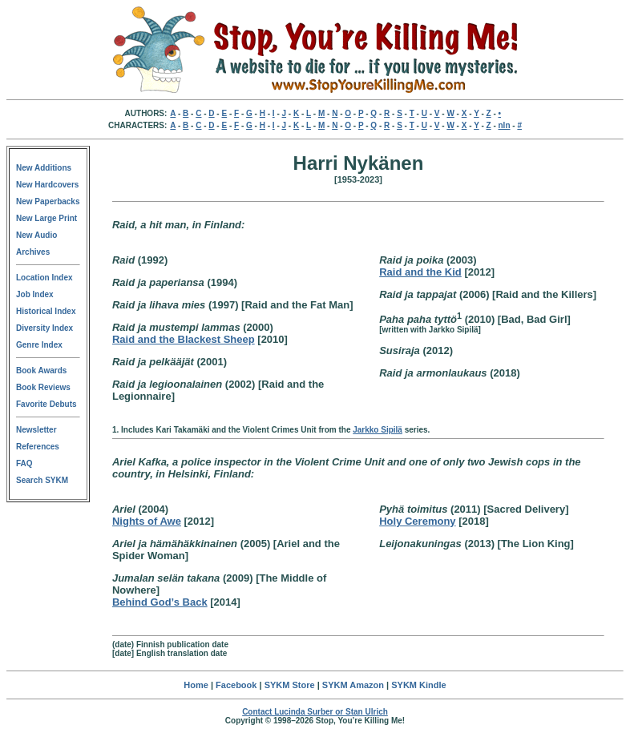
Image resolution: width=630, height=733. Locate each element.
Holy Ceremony (417, 521)
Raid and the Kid (420, 272)
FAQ (24, 463)
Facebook (236, 685)
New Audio (36, 235)
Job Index (35, 294)
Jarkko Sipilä (377, 429)
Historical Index (45, 311)
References (37, 446)
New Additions (43, 167)
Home (196, 685)
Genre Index (39, 344)
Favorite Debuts (46, 404)
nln (505, 125)
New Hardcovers (47, 184)
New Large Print (46, 218)
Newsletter (36, 429)
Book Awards (41, 370)
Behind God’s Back (160, 602)
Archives (33, 252)
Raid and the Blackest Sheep (183, 339)
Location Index (44, 277)
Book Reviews (43, 387)
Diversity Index (44, 328)
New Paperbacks (48, 201)
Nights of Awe (146, 521)
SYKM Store (290, 685)
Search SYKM (42, 480)
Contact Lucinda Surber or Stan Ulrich (315, 711)
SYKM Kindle (418, 685)
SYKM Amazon (353, 685)
